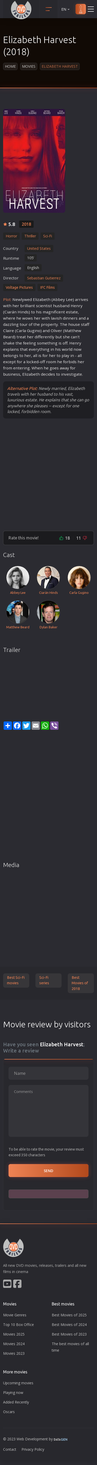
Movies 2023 (14, 1353)
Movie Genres (14, 1314)
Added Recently (16, 1402)
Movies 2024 (14, 1343)
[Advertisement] (48, 474)
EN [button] (65, 9)
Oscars (9, 1411)
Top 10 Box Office (18, 1324)
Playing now (13, 1392)
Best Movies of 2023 (69, 1334)
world (67, 349)
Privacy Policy (32, 1449)
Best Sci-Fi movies (16, 980)
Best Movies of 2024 (69, 1324)
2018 (26, 224)
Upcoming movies (18, 1382)
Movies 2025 (14, 1334)
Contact (9, 1449)
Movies (28, 66)
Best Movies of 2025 (69, 1314)
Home (10, 66)
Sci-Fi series (44, 980)
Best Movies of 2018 (80, 983)
